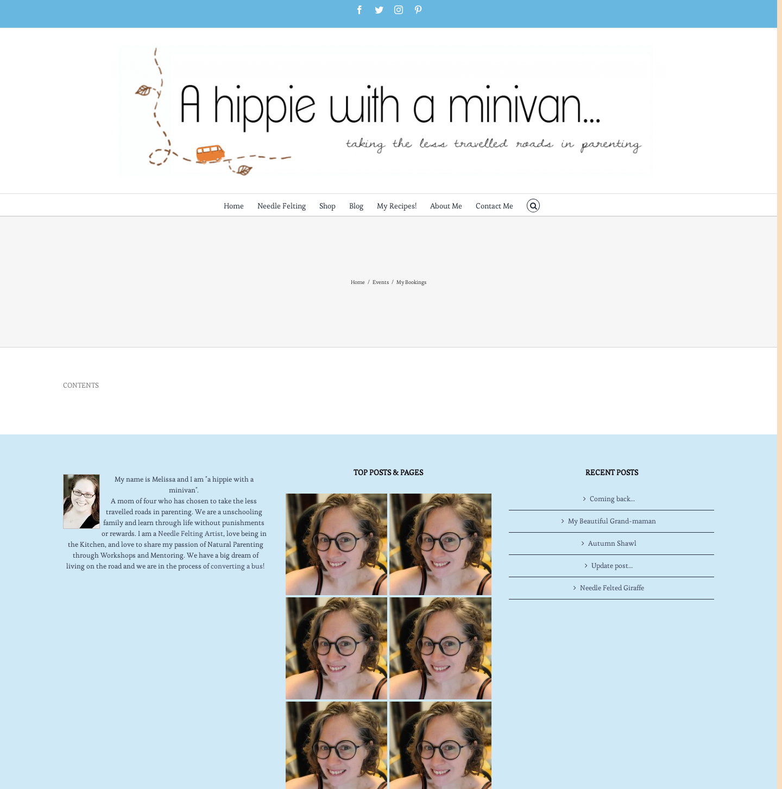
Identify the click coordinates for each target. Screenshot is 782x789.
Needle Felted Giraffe (612, 587)
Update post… (612, 565)
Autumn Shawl (612, 543)
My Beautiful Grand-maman (612, 521)
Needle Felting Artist (190, 533)
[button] (533, 205)
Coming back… (612, 498)
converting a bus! (237, 566)
